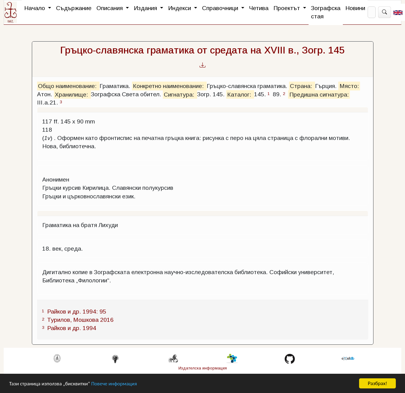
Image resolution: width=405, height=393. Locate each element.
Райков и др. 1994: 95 (76, 311)
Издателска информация (202, 368)
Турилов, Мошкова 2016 (80, 320)
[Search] (372, 12)
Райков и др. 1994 (71, 328)
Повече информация (114, 383)
